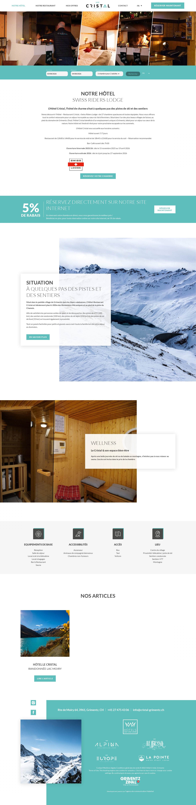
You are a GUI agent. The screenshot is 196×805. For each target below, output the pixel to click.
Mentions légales (109, 768)
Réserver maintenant (167, 5)
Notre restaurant (46, 5)
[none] (139, 5)
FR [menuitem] (138, 6)
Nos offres (72, 5)
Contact (99, 768)
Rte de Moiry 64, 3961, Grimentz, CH (81, 709)
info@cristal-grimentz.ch (148, 709)
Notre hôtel (18, 5)
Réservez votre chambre (98, 176)
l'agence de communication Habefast (139, 791)
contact (123, 5)
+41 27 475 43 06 (118, 709)
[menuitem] (139, 5)
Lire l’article (45, 678)
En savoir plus (38, 337)
